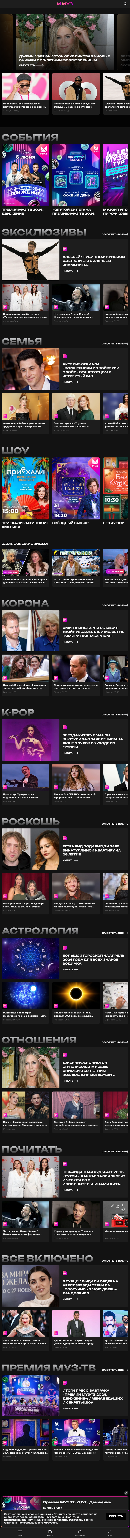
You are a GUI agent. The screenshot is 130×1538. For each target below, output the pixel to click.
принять (116, 1516)
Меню (20, 1533)
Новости (50, 1533)
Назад (110, 1533)
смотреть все (115, 234)
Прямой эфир (79, 1533)
